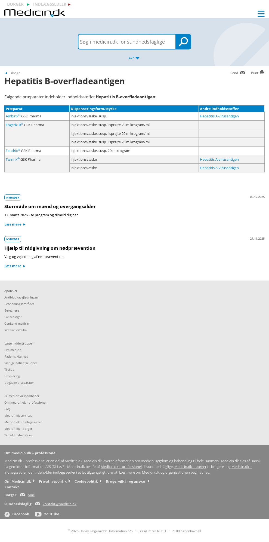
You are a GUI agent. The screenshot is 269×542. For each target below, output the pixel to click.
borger (15, 4)
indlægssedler (49, 4)
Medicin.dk (151, 472)
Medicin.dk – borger (190, 466)
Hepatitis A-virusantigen (219, 116)
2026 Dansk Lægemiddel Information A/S (100, 531)
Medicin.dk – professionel (121, 466)
